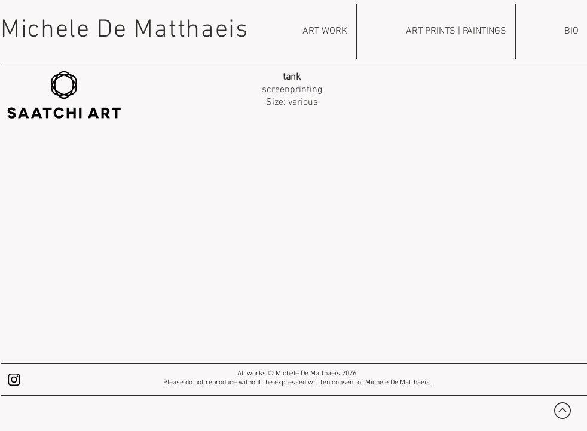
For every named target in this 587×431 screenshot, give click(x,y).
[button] (293, 251)
